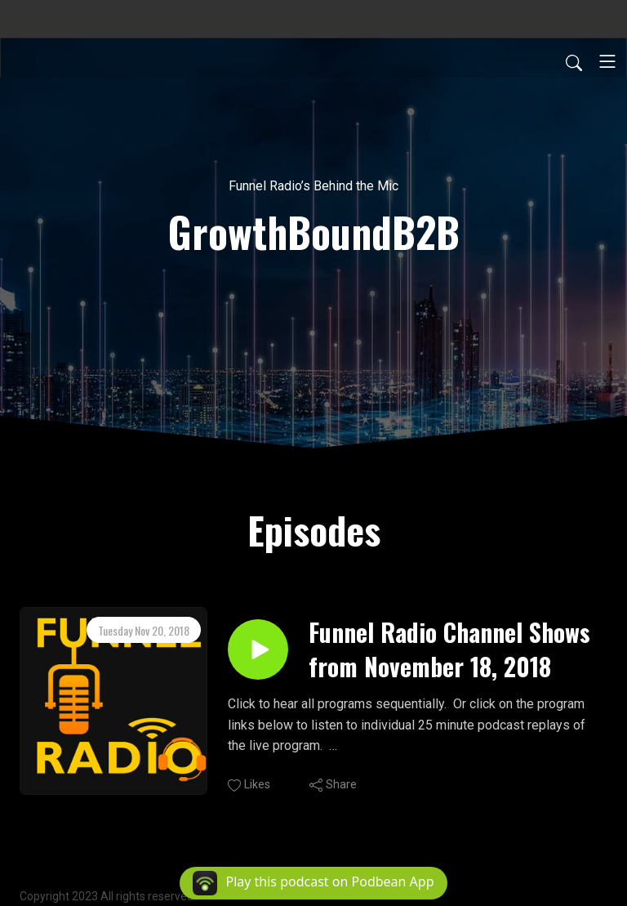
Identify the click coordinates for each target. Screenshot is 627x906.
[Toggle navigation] (607, 61)
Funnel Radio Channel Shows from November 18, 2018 (449, 649)
